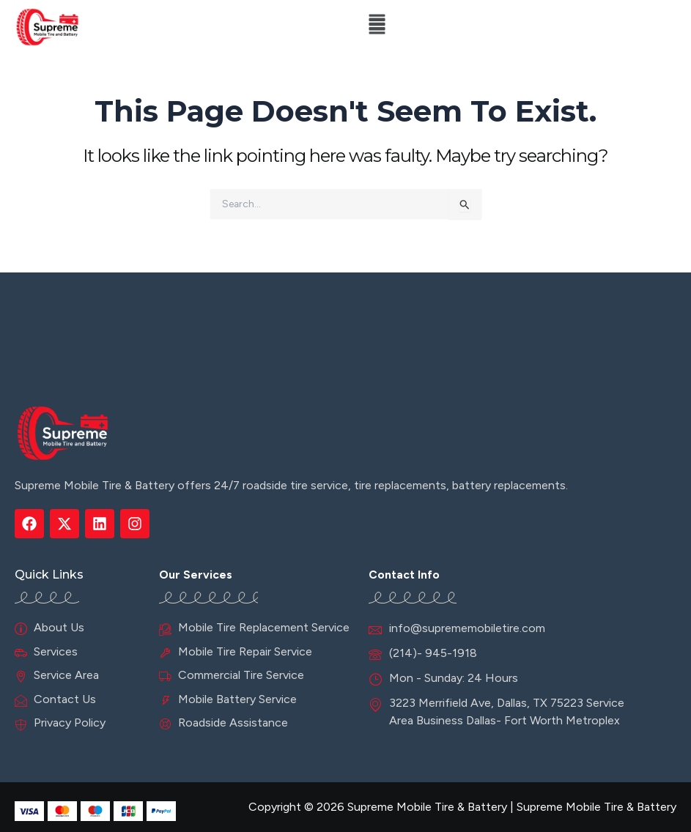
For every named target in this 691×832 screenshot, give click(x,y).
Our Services (195, 575)
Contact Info (404, 575)
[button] (376, 27)
